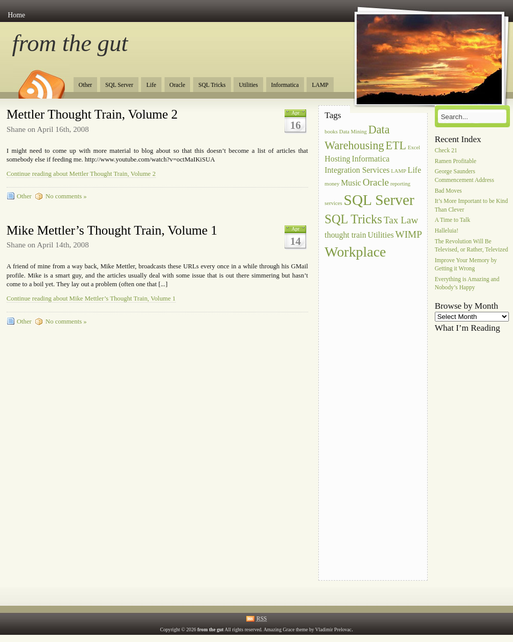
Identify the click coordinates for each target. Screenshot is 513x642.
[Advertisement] (365, 415)
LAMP (320, 85)
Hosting (337, 158)
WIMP (408, 234)
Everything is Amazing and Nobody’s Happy (467, 284)
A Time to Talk (453, 220)
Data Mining (353, 131)
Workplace (355, 252)
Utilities (248, 85)
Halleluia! (446, 231)
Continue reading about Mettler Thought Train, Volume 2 (81, 173)
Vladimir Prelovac (333, 629)
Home (16, 15)
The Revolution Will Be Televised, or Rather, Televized (471, 245)
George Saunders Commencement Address (464, 176)
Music (351, 182)
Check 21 (446, 150)
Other (85, 85)
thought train (345, 235)
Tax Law (401, 220)
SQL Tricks (211, 85)
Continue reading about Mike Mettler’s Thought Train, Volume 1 (91, 298)
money (331, 184)
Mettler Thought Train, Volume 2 (92, 114)
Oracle (177, 85)
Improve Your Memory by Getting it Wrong (466, 264)
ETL (396, 145)
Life (151, 85)
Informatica (285, 85)
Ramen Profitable (455, 161)
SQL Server (119, 85)
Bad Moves (448, 191)
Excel (414, 147)
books (330, 131)
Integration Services (356, 170)
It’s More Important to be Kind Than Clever (471, 205)
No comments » (66, 196)
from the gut (70, 43)
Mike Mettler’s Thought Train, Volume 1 (112, 230)
